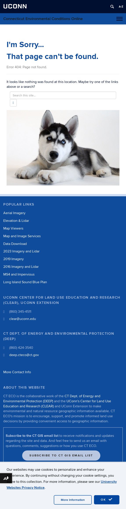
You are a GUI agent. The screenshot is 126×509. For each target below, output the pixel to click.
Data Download (15, 244)
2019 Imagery (13, 259)
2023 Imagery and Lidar (21, 251)
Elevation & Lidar (16, 221)
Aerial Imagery (14, 213)
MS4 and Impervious (18, 274)
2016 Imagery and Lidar (21, 267)
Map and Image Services (22, 236)
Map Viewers (13, 228)
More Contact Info (17, 372)
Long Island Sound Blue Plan (25, 282)
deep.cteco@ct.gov (24, 355)
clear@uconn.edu (22, 319)
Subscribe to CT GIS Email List (61, 455)
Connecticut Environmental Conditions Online (43, 19)
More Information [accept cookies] (73, 500)
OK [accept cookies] (107, 500)
